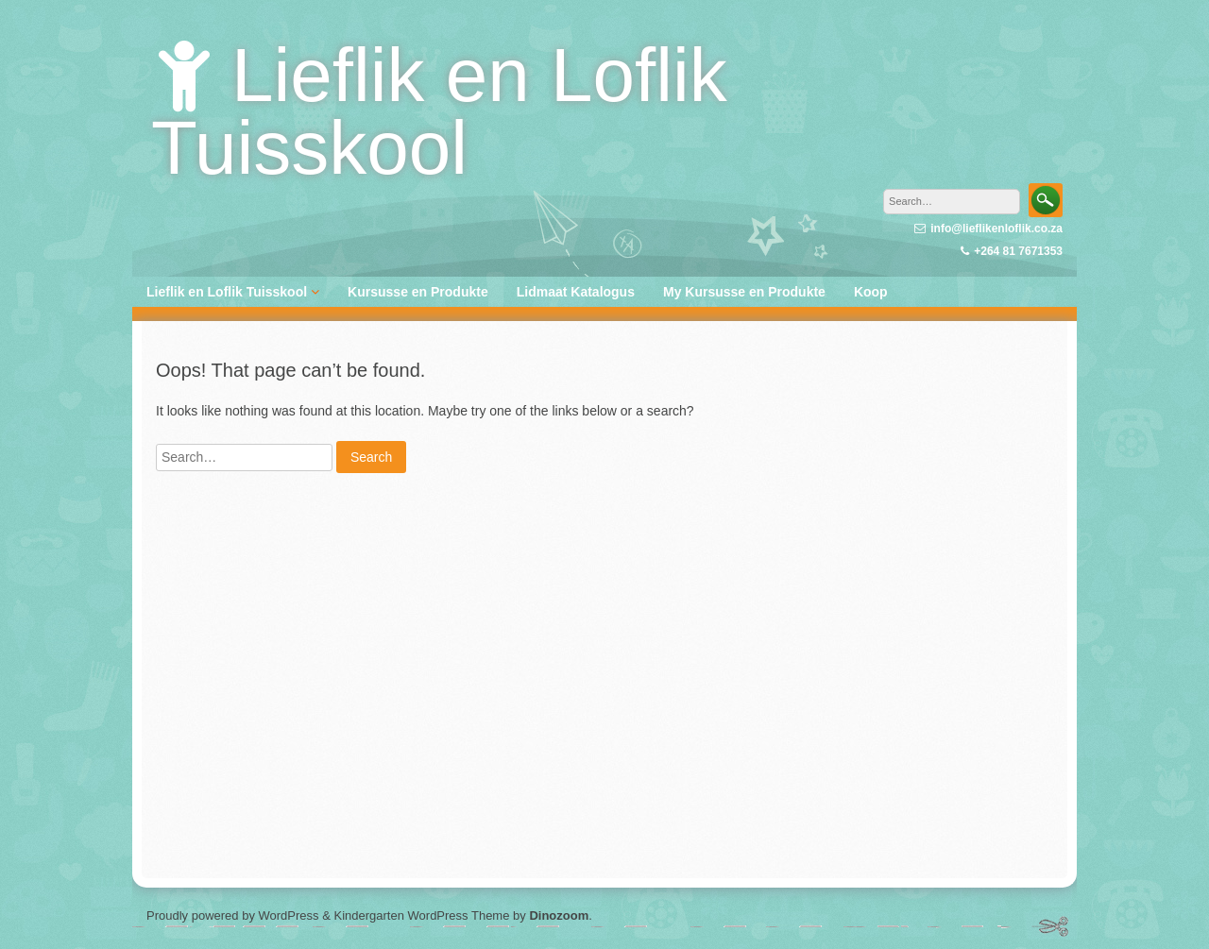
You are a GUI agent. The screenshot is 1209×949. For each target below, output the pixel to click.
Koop (871, 291)
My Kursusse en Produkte (744, 291)
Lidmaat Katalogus (576, 291)
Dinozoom (558, 915)
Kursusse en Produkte (418, 291)
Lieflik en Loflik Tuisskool (439, 111)
